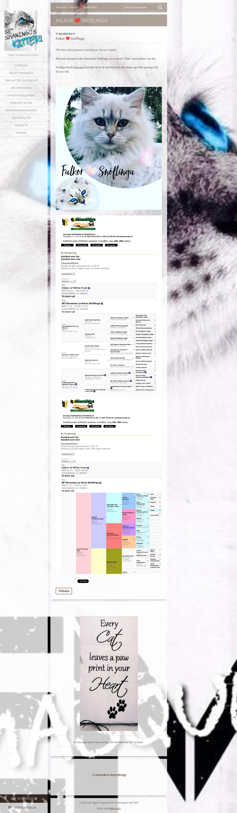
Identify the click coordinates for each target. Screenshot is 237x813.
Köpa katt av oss (21, 102)
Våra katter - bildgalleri (21, 80)
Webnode (115, 808)
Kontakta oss (21, 117)
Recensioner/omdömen (21, 110)
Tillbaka (63, 591)
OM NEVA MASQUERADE (21, 95)
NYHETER (21, 132)
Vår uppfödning (21, 88)
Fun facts (21, 125)
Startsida (21, 65)
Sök (160, 7)
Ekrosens (79, 67)
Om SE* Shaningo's (21, 73)
